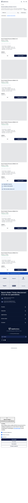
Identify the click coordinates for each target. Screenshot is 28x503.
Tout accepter (14, 439)
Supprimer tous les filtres (11, 15)
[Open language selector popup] (14, 337)
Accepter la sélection (14, 446)
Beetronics (10, 328)
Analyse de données (5, 434)
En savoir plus (17, 428)
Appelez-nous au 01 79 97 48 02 (9, 297)
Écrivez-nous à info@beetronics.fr (9, 301)
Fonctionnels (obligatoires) (6, 432)
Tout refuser (14, 441)
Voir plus (25, 9)
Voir (7, 55)
